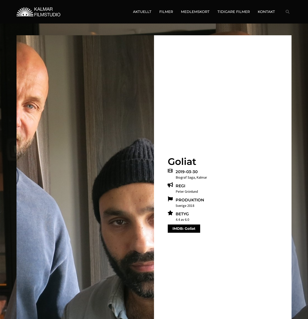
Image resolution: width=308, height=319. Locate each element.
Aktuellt (142, 12)
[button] (288, 12)
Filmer (166, 12)
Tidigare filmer (233, 12)
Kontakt (266, 12)
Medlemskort (195, 12)
